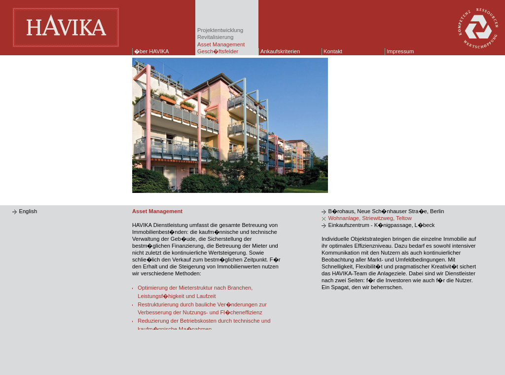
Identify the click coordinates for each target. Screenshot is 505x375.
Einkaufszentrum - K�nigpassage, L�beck (381, 225)
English (28, 211)
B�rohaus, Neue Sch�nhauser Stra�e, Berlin (386, 211)
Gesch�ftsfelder (217, 51)
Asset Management (221, 44)
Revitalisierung (215, 37)
